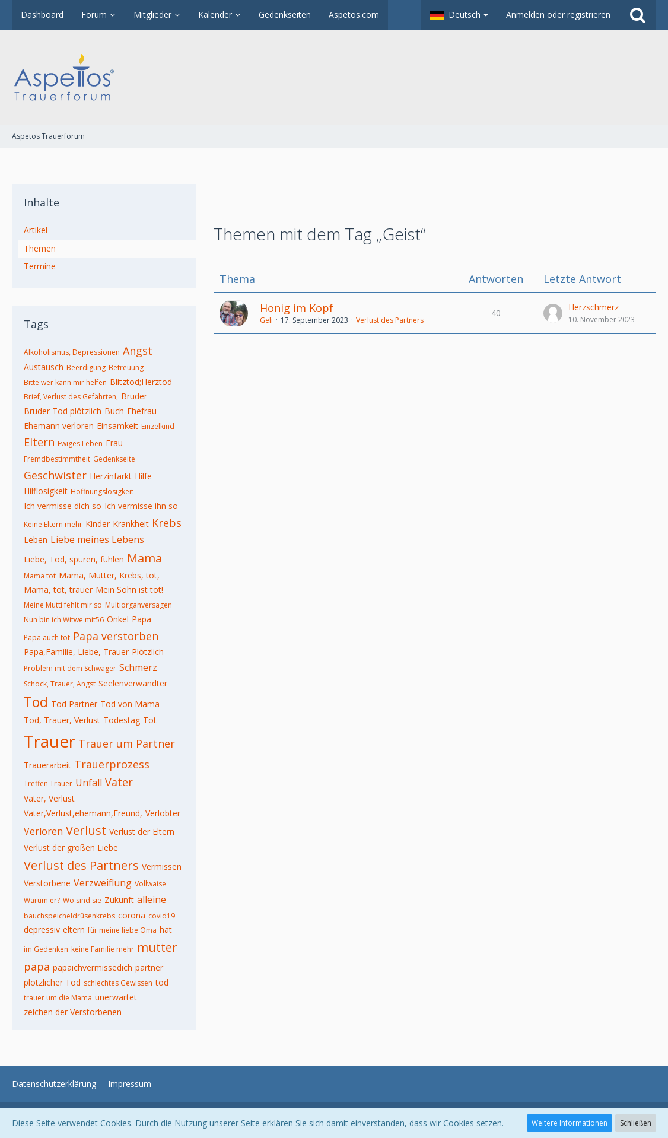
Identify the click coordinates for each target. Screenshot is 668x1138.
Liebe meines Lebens (97, 539)
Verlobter (162, 813)
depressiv (42, 929)
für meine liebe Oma (122, 930)
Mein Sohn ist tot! (129, 589)
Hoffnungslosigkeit (102, 492)
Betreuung (126, 368)
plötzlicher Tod (52, 982)
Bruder (134, 396)
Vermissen (162, 866)
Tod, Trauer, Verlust (62, 720)
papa (37, 966)
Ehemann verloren (59, 425)
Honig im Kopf (296, 308)
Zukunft (119, 899)
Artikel (35, 230)
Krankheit (131, 523)
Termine (40, 266)
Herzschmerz (593, 307)
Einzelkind (157, 426)
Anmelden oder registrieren (558, 14)
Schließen (635, 1123)
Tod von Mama (130, 704)
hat (166, 929)
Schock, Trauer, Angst (60, 684)
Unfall (88, 782)
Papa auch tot (47, 637)
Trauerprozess (111, 764)
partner (149, 967)
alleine (151, 899)
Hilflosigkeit (46, 491)
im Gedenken (46, 949)
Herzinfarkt (111, 476)
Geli (266, 320)
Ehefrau (142, 411)
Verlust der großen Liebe (71, 847)
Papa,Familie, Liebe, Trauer (76, 651)
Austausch (43, 367)
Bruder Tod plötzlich (62, 411)
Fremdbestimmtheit (57, 459)
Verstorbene (47, 883)
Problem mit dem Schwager (70, 668)
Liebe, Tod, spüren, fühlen (74, 559)
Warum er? (42, 900)
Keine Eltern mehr (53, 524)
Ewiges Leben (80, 443)
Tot (150, 720)
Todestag (121, 720)
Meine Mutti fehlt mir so (63, 605)
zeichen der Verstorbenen (73, 1012)
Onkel (118, 619)
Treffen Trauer (48, 783)
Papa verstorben (115, 636)
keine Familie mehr (102, 949)
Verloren (43, 831)
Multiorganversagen (138, 605)
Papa (141, 619)
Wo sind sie (82, 900)
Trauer (49, 741)
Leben (35, 539)
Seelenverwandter (132, 683)
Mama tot (40, 576)
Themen (40, 248)
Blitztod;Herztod (141, 381)
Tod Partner (74, 704)
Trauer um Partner (126, 743)
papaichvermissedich (92, 967)
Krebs (167, 523)
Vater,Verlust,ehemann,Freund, (83, 813)
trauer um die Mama (58, 998)
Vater (119, 782)
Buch (114, 411)
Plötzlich (148, 651)
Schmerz (138, 667)
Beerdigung (86, 368)
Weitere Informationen (569, 1123)
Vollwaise (150, 884)
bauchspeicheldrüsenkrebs (69, 916)
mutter (157, 947)
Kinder (97, 523)
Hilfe (143, 476)
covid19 (161, 916)
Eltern (39, 442)
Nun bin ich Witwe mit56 (64, 620)
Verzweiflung (103, 882)
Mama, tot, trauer (58, 589)
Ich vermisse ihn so (141, 505)
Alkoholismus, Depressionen (72, 352)
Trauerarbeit (47, 765)
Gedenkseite (114, 459)
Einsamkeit (117, 425)
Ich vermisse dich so (62, 505)
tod (161, 982)
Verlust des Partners (81, 865)
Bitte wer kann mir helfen (65, 382)
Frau (114, 443)
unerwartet (116, 997)
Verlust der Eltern (141, 831)
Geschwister (55, 475)
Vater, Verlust (49, 798)
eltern (74, 929)
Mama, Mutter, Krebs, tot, (109, 575)
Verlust (86, 830)
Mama (144, 558)
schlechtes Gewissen (118, 983)
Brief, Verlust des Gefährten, (71, 397)
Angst (137, 351)
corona (131, 915)
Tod (36, 701)
